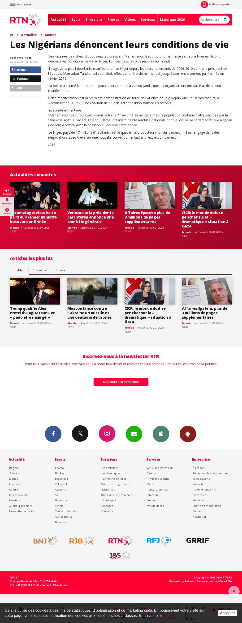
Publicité (198, 484)
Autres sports (63, 516)
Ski (57, 494)
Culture (14, 489)
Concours (107, 511)
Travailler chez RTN (204, 489)
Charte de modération (207, 505)
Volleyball (61, 484)
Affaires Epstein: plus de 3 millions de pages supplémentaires (147, 217)
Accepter (227, 613)
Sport (76, 19)
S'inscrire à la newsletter (121, 382)
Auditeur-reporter (215, 4)
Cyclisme (60, 489)
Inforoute (153, 494)
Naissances (108, 489)
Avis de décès (155, 505)
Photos (114, 19)
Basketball (61, 478)
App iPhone (161, 434)
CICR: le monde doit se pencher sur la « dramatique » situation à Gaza (205, 219)
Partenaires (200, 494)
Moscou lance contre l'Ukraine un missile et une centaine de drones (89, 313)
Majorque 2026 (172, 19)
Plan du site (60, 585)
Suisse (13, 473)
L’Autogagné (108, 500)
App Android (188, 434)
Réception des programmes (210, 473)
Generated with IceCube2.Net (214, 581)
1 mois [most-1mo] (60, 270)
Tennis (59, 505)
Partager (19, 69)
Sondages (107, 505)
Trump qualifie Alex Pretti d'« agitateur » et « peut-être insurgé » (32, 313)
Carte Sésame (201, 478)
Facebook (53, 434)
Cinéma (151, 473)
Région (13, 467)
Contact (197, 511)
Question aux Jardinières (116, 494)
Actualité (58, 19)
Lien (16, 88)
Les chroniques (110, 473)
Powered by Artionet (181, 581)
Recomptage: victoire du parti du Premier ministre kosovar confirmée (33, 217)
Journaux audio (18, 494)
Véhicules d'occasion (160, 467)
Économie (15, 484)
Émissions (94, 19)
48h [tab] (19, 270)
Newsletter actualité (22, 511)
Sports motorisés (66, 511)
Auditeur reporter (20, 505)
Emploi (151, 500)
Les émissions (109, 467)
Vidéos (130, 19)
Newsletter (199, 516)
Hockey (59, 473)
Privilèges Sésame (158, 478)
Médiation (199, 500)
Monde (50, 35)
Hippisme (61, 500)
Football (60, 467)
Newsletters (134, 434)
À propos (198, 467)
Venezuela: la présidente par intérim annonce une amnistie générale (90, 217)
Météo (151, 484)
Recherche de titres (113, 478)
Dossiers (14, 500)
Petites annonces (158, 489)
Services (148, 19)
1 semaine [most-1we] (40, 270)
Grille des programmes (115, 484)
